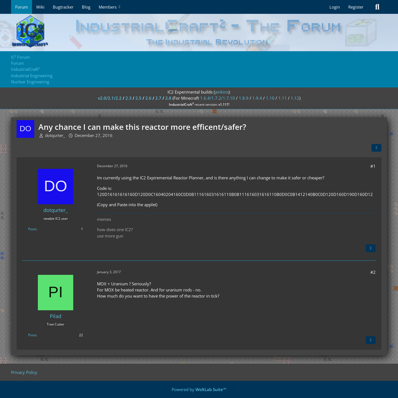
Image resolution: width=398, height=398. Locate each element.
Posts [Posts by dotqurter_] (32, 229)
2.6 (148, 98)
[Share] (376, 148)
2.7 (158, 98)
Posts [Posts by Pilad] (32, 335)
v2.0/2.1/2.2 (110, 98)
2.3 (128, 98)
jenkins (221, 92)
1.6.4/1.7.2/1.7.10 (217, 98)
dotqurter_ (55, 135)
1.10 (270, 98)
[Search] (377, 7)
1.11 (282, 98)
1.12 (295, 98)
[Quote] (371, 248)
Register (355, 7)
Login (334, 7)
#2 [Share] (373, 272)
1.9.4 (257, 98)
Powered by (199, 389)
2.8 (168, 98)
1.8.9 (243, 98)
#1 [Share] (373, 166)
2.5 (138, 98)
